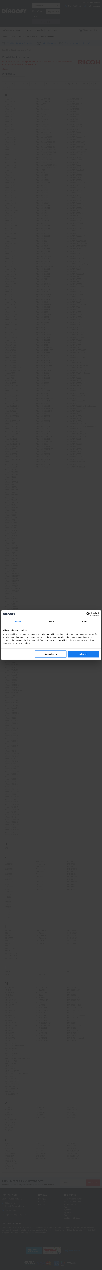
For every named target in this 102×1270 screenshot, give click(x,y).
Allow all (83, 654)
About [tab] (84, 621)
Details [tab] (51, 621)
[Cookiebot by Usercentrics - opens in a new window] (88, 614)
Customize (50, 654)
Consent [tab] (17, 621)
